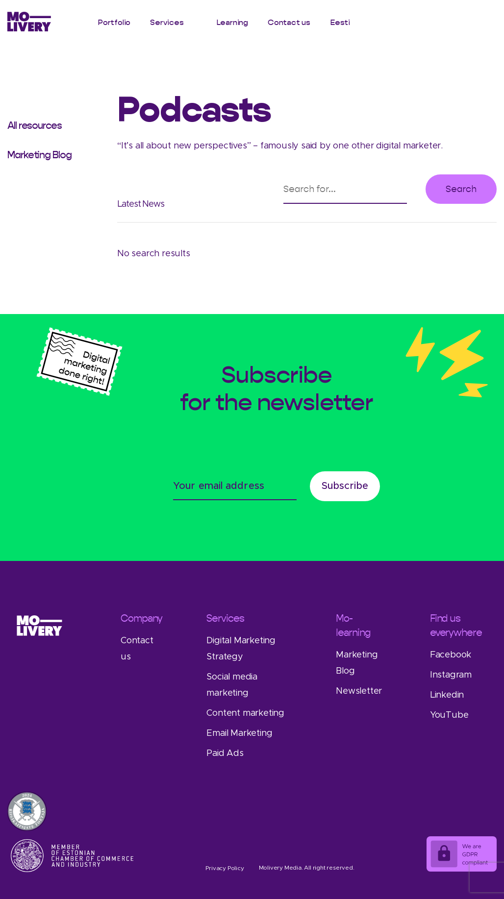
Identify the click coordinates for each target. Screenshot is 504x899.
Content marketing (245, 713)
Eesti (340, 22)
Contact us (289, 22)
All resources (34, 125)
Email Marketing (239, 733)
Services (166, 22)
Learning (232, 22)
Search (461, 188)
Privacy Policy (224, 868)
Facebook (450, 655)
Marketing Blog (39, 154)
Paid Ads (224, 753)
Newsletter (359, 691)
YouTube (449, 715)
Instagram (451, 675)
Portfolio (114, 22)
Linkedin (447, 695)
